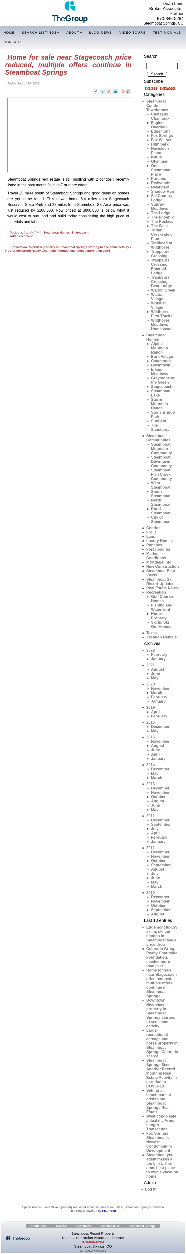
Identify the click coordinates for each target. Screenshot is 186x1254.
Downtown (160, 365)
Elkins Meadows (159, 371)
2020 (150, 684)
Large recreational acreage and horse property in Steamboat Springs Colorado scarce (162, 1043)
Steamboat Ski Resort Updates (160, 581)
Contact (13, 42)
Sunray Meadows (159, 206)
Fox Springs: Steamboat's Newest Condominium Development (159, 1142)
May (154, 678)
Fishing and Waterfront (161, 607)
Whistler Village (158, 305)
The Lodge (160, 213)
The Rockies (162, 221)
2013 (150, 784)
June (155, 674)
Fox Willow (161, 140)
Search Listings (40, 32)
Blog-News (100, 32)
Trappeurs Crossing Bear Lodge (161, 281)
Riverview (160, 187)
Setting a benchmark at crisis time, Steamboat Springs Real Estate (158, 1101)
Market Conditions (156, 556)
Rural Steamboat (161, 511)
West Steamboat (161, 485)
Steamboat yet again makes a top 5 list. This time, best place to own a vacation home (162, 1165)
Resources (83, 1226)
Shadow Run (162, 191)
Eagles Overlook (159, 125)
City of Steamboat (161, 519)
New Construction (162, 566)
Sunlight (158, 421)
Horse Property (159, 616)
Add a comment (21, 236)
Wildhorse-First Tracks (161, 314)
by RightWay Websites (93, 1251)
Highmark (160, 144)
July (155, 829)
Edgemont (160, 131)
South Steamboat (161, 494)
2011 (150, 848)
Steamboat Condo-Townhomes (157, 105)
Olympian (159, 161)
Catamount (161, 361)
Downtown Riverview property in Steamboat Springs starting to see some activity (161, 1013)
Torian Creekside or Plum (162, 234)
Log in (151, 1189)
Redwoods (160, 183)
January (158, 659)
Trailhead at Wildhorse (161, 245)
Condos (153, 528)
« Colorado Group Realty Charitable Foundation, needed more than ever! (57, 250)
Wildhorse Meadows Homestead (161, 324)
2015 (150, 737)
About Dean (39, 1226)
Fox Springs (162, 136)
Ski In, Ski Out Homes (161, 624)
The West (159, 226)
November (160, 688)
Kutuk (156, 157)
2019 (150, 707)
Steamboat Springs (142, 1226)
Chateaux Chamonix (160, 116)
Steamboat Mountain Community (161, 448)
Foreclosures (158, 549)
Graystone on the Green (163, 380)
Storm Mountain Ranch (159, 403)
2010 (150, 893)
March (156, 693)
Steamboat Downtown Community (161, 461)
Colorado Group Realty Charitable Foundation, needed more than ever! (161, 957)
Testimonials (167, 32)
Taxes (151, 633)
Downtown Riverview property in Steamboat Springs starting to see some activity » (71, 247)
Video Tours (132, 32)
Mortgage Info (158, 562)
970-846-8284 (170, 18)
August (157, 669)
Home (9, 32)
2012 (150, 816)
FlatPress (109, 1210)
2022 (150, 650)
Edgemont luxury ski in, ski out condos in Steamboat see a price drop (161, 935)
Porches (158, 179)
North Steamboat (161, 502)
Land (150, 536)
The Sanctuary (160, 427)
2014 (150, 765)
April (155, 712)
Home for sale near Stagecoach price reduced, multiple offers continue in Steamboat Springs (68, 64)
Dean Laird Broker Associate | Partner (166, 8)
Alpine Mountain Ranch (159, 348)
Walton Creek (163, 290)
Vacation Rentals (161, 637)
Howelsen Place (160, 150)
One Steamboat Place (161, 170)
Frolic (151, 532)
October (158, 797)
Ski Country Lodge (161, 198)
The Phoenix (162, 217)
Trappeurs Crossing (160, 254)
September (161, 824)
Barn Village (162, 357)
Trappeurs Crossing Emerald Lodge (160, 266)
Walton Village (157, 297)
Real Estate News (162, 588)
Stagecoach (79, 232)
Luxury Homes (159, 541)
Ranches (154, 545)
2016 (150, 722)
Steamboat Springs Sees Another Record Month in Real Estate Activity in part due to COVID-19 (161, 1073)
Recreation (156, 592)
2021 (150, 665)
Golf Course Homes (162, 599)
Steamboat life (110, 1226)
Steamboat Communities (158, 438)
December (160, 727)
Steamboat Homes (56, 232)
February (159, 655)
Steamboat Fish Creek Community (161, 474)
